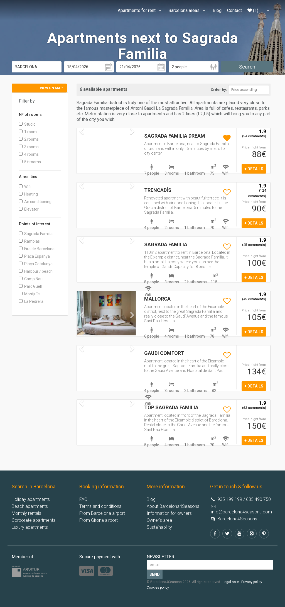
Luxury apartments (30, 527)
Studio (27, 124)
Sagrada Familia (36, 233)
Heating (28, 194)
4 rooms (29, 154)
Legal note (231, 582)
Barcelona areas (187, 10)
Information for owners (169, 513)
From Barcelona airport (102, 513)
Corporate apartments (33, 520)
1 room (28, 132)
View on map (51, 88)
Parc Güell (30, 286)
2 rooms (29, 139)
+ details (253, 169)
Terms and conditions (100, 506)
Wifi (25, 186)
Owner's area (159, 520)
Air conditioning (35, 201)
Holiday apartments (31, 499)
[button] (81, 323)
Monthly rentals (26, 513)
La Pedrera (31, 301)
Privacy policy (251, 582)
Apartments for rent (140, 10)
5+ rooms (30, 162)
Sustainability (159, 527)
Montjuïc (29, 294)
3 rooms (29, 147)
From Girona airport (98, 520)
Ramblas (29, 241)
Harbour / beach (36, 271)
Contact (234, 10)
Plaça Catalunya (36, 264)
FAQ (83, 499)
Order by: (219, 89)
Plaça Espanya (34, 256)
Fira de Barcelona (37, 249)
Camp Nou (31, 279)
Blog (217, 10)
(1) (252, 10)
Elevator (29, 209)
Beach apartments (30, 506)
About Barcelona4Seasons (173, 506)
